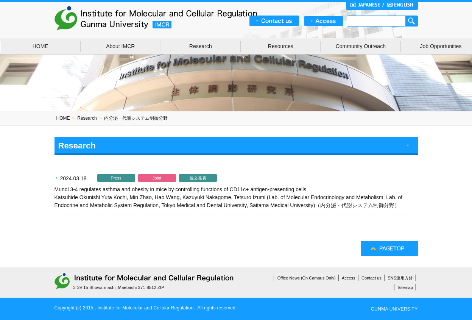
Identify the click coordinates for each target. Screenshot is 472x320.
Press (116, 178)
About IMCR (120, 46)
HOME (40, 46)
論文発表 (198, 178)
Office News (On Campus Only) (306, 278)
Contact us (371, 278)
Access (348, 278)
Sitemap (405, 287)
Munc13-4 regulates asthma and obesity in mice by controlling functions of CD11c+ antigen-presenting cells (181, 189)
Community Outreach (361, 46)
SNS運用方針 (400, 278)
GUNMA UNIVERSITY (394, 309)
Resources (280, 46)
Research (200, 46)
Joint (157, 178)
